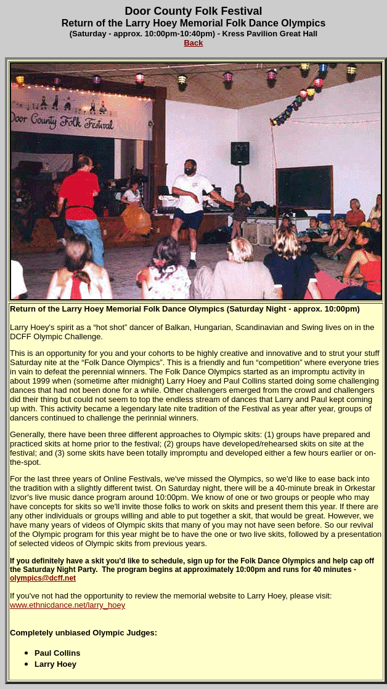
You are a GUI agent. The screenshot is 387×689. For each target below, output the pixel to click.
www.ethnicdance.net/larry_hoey (67, 605)
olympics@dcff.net (43, 578)
